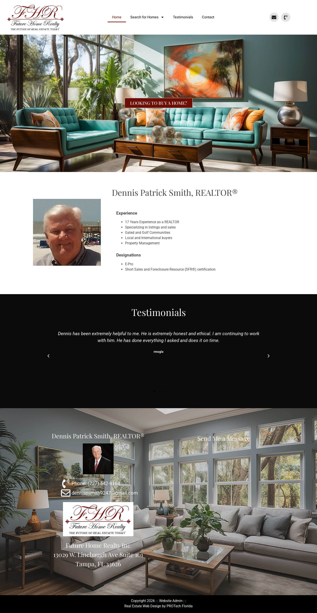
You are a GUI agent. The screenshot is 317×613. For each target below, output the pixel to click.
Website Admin (170, 601)
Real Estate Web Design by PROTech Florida (158, 606)
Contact (208, 17)
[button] (48, 356)
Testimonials (183, 17)
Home (117, 17)
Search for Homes (147, 17)
